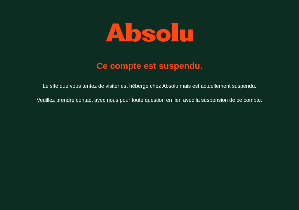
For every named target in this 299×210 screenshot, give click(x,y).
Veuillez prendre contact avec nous (77, 100)
